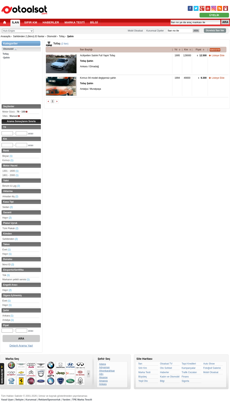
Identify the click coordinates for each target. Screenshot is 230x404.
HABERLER (51, 22)
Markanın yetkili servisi (16, 279)
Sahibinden (10, 239)
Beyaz (7, 156)
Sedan (7, 207)
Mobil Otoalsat (135, 30)
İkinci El (8, 264)
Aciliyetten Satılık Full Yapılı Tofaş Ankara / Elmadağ (97, 61)
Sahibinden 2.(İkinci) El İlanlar (28, 36)
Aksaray (103, 377)
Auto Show (209, 363)
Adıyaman (104, 367)
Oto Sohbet (166, 368)
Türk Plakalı (10, 228)
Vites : (11, 116)
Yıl (175, 49)
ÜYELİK (214, 15)
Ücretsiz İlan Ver (215, 30)
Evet (6, 249)
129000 (187, 55)
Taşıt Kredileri (189, 363)
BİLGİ (94, 22)
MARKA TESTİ (74, 22)
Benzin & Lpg (11, 185)
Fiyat (198, 49)
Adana (102, 364)
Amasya (103, 380)
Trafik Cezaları (189, 372)
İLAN (15, 22)
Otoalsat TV (166, 363)
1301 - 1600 (10, 171)
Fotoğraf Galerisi (212, 368)
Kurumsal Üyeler (155, 30)
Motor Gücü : (14, 111)
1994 (177, 78)
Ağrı (101, 374)
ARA (225, 22)
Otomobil (51, 36)
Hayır (7, 217)
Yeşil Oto (143, 381)
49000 (187, 78)
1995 (177, 55)
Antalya (8, 320)
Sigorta (185, 381)
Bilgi (162, 381)
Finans (185, 376)
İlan (140, 363)
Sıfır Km (142, 368)
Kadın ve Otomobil (169, 376)
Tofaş (62, 36)
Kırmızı (7, 160)
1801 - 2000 (10, 175)
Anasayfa (5, 36)
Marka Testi (144, 372)
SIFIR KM (30, 22)
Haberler (164, 372)
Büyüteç (142, 376)
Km (186, 49)
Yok (6, 275)
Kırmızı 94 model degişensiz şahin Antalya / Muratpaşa (98, 83)
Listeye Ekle (218, 55)
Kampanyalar (189, 368)
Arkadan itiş (10, 196)
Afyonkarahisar (107, 370)
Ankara (7, 315)
